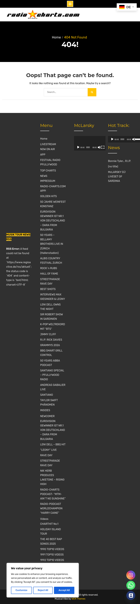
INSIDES (45, 410)
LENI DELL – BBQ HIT (53, 444)
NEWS (43, 176)
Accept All (64, 590)
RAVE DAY (46, 455)
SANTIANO (46, 394)
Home (43, 138)
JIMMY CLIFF (48, 334)
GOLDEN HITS (48, 196)
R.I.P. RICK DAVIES (51, 339)
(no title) (113, 166)
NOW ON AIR (47, 149)
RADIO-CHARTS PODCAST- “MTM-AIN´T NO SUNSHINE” (53, 494)
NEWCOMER (47, 416)
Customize (21, 590)
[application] (87, 143)
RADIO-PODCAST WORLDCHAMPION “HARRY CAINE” (51, 508)
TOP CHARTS (48, 170)
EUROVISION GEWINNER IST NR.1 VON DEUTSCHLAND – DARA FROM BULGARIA (52, 220)
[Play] (78, 147)
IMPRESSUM (47, 180)
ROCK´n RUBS (48, 268)
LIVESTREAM (48, 144)
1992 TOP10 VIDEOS (52, 560)
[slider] (119, 139)
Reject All (43, 590)
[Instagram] (130, 575)
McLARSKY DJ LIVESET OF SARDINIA (116, 176)
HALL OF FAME (49, 273)
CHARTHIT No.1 (49, 523)
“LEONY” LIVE (48, 449)
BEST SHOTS (48, 289)
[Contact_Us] (130, 595)
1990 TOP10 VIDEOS (52, 549)
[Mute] (95, 147)
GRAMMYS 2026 (50, 345)
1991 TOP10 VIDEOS (52, 554)
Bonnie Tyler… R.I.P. (119, 161)
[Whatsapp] (130, 585)
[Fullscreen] (98, 147)
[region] (43, 580)
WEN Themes (78, 598)
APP (42, 154)
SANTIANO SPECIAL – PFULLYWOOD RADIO (52, 375)
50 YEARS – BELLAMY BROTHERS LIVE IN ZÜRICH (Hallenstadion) (51, 243)
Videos (44, 518)
